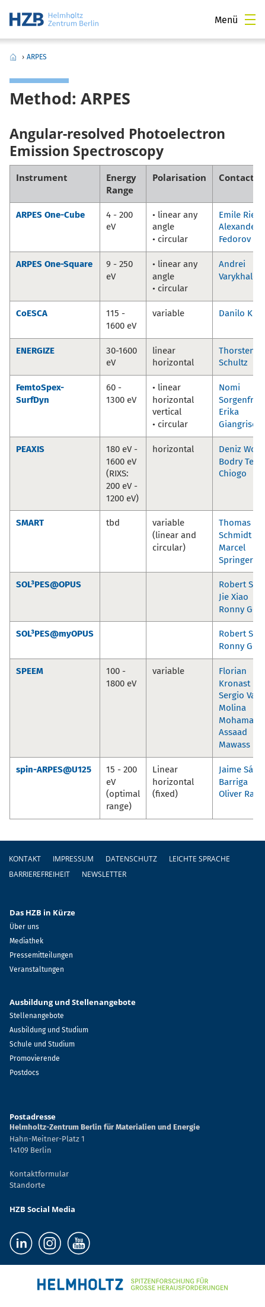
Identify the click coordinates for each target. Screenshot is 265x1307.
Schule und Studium (42, 1044)
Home (13, 57)
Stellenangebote (36, 1016)
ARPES (37, 57)
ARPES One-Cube (50, 214)
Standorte (27, 1185)
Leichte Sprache (199, 859)
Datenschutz (131, 859)
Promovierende (34, 1058)
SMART (30, 522)
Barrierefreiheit (39, 874)
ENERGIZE (35, 350)
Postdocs (24, 1073)
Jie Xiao (233, 597)
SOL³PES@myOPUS (55, 633)
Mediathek (26, 941)
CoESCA (31, 313)
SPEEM (29, 671)
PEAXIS (30, 449)
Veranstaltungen (36, 969)
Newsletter (104, 874)
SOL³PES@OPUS (48, 584)
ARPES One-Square (54, 264)
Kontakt (25, 859)
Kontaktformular (39, 1173)
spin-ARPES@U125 (53, 769)
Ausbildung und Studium (48, 1030)
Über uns (24, 927)
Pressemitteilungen (41, 955)
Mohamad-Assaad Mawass (241, 732)
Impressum (73, 859)
